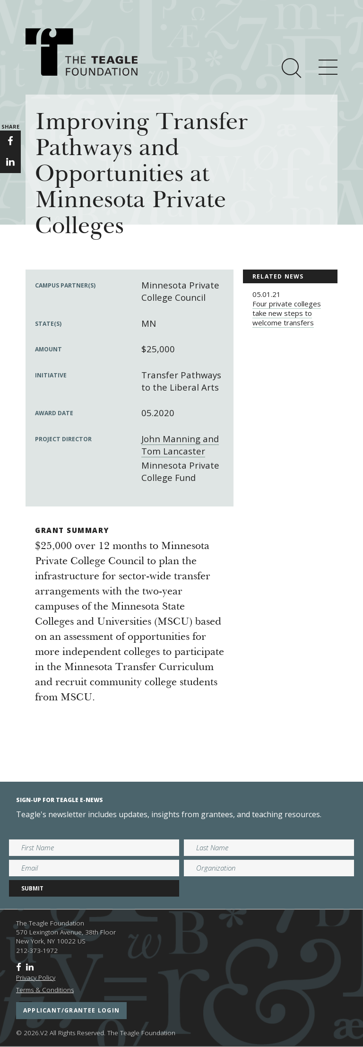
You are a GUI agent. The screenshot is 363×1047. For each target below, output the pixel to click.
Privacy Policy (35, 977)
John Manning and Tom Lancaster (180, 445)
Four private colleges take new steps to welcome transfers (286, 313)
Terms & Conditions (45, 990)
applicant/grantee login (71, 1010)
